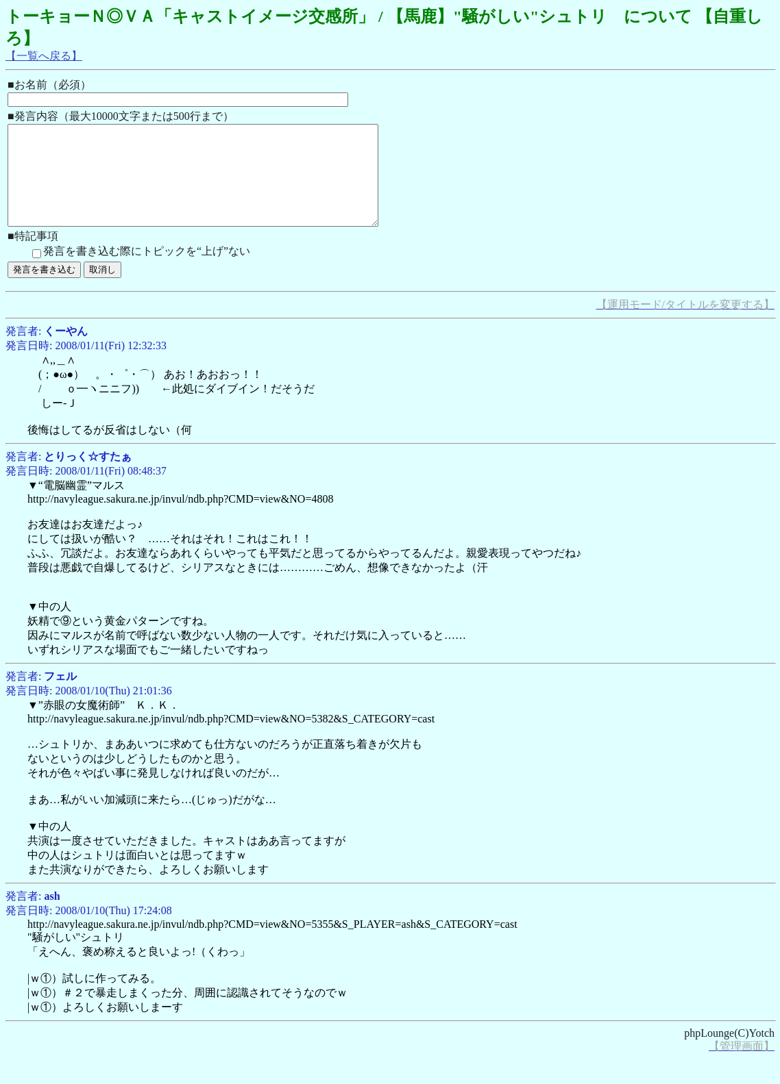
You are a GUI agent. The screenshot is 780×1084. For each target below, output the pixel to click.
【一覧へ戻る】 (43, 56)
